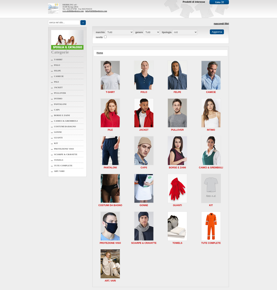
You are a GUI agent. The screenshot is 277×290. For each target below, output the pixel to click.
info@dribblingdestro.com (96, 11)
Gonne (58, 132)
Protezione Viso (64, 149)
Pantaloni (60, 104)
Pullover (60, 93)
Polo (57, 65)
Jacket (58, 87)
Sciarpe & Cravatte (65, 154)
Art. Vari (59, 171)
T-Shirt (58, 59)
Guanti (58, 137)
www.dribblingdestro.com (73, 11)
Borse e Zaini (62, 115)
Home (100, 53)
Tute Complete (63, 165)
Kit (56, 143)
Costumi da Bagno (65, 126)
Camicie (59, 76)
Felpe (57, 70)
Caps (57, 110)
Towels (58, 160)
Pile (56, 82)
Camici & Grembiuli (66, 121)
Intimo (58, 98)
